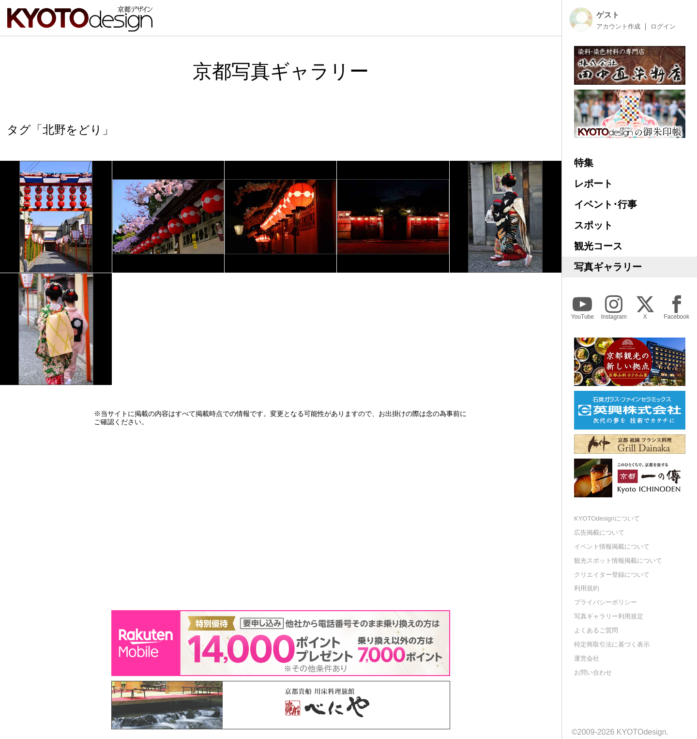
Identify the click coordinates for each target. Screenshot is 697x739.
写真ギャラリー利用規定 (608, 616)
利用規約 (586, 588)
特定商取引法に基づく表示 (612, 644)
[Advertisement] (281, 518)
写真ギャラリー (608, 267)
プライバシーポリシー (605, 602)
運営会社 (586, 658)
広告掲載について (599, 532)
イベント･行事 (605, 204)
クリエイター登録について (612, 574)
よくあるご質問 (596, 630)
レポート (593, 183)
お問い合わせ (593, 672)
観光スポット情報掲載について (618, 560)
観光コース (598, 246)
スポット (593, 225)
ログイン (663, 26)
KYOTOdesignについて (607, 518)
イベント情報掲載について (612, 546)
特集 (583, 162)
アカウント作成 (618, 26)
